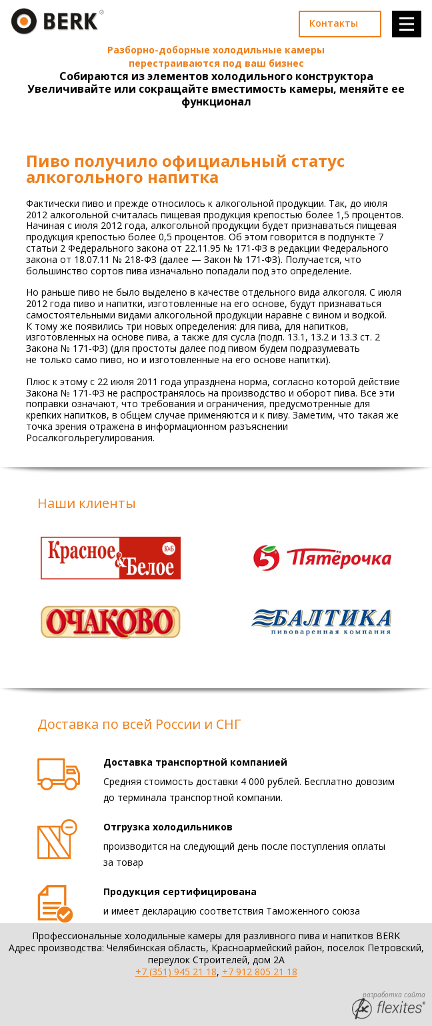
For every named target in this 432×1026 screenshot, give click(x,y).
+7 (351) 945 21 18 (176, 971)
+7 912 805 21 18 (259, 971)
